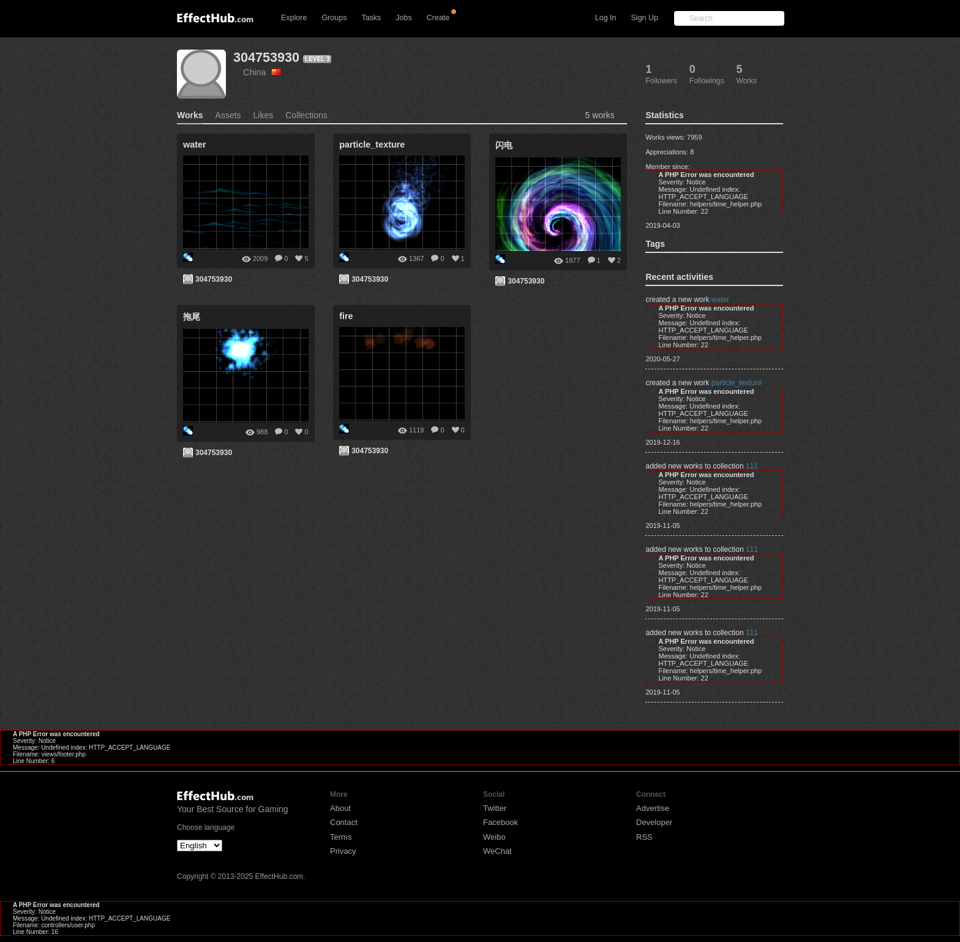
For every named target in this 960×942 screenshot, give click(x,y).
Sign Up (644, 17)
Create (438, 17)
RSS (644, 837)
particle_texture (736, 383)
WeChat (497, 851)
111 (752, 466)
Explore (294, 17)
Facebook (500, 822)
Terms (340, 837)
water (720, 299)
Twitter (494, 808)
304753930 (266, 57)
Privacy (343, 851)
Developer (654, 822)
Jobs (403, 17)
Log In (606, 17)
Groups (334, 17)
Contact (344, 822)
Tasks (371, 17)
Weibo (494, 837)
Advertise (652, 808)
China (262, 72)
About (340, 808)
